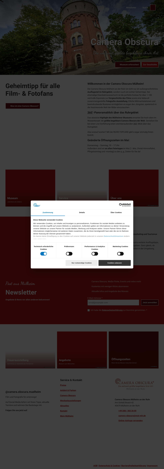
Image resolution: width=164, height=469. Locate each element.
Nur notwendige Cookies (82, 263)
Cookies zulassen (114, 263)
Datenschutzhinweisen (113, 236)
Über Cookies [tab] (116, 212)
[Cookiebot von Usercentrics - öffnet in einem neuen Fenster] (121, 205)
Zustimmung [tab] (48, 212)
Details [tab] (82, 212)
